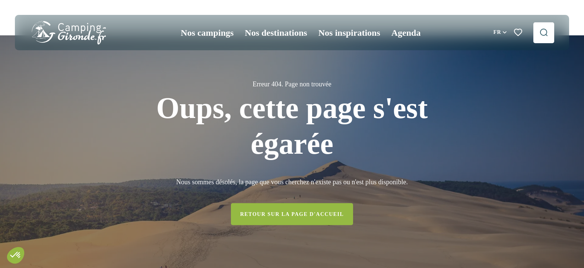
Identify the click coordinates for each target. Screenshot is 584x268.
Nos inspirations (349, 33)
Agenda (406, 33)
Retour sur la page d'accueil (292, 214)
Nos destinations (276, 33)
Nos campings (207, 33)
